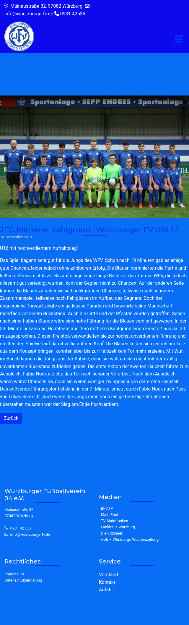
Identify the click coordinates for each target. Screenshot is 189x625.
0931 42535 (20, 528)
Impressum (14, 574)
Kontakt (107, 582)
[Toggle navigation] (179, 39)
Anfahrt (107, 589)
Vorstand (108, 574)
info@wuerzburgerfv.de (30, 534)
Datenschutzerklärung (23, 580)
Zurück (11, 418)
